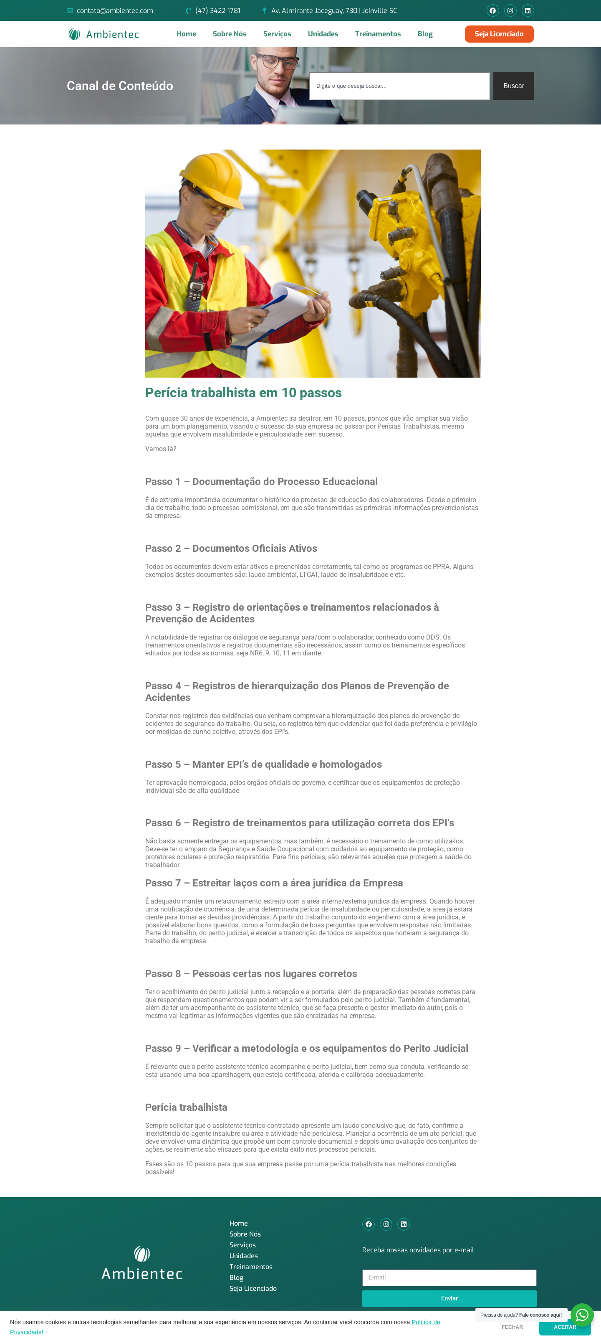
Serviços (277, 34)
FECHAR (512, 1327)
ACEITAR (565, 1327)
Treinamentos (378, 34)
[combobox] (399, 86)
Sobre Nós (230, 34)
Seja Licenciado (253, 1288)
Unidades (323, 34)
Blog (425, 34)
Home (186, 34)
